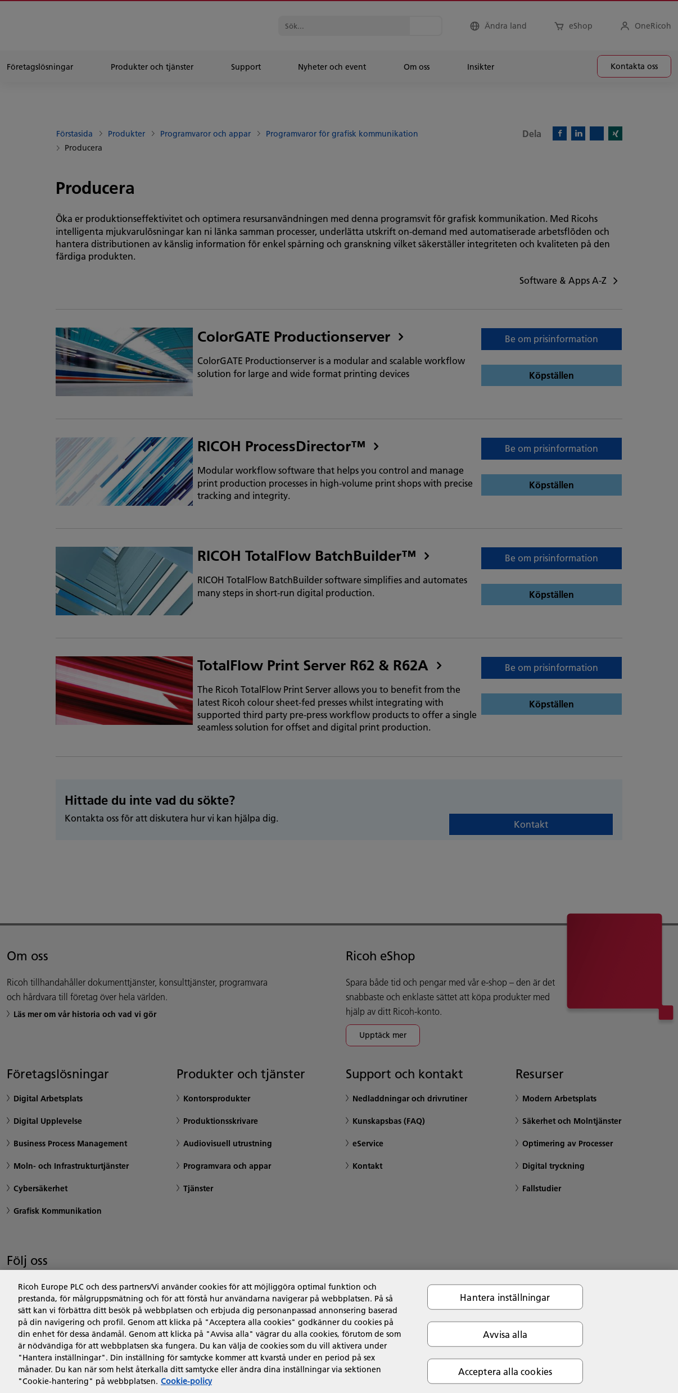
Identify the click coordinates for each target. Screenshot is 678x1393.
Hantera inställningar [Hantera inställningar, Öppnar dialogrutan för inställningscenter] (505, 1297)
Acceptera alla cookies (505, 1371)
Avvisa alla (505, 1334)
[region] (339, 1331)
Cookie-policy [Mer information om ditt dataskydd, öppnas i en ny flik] (186, 1381)
